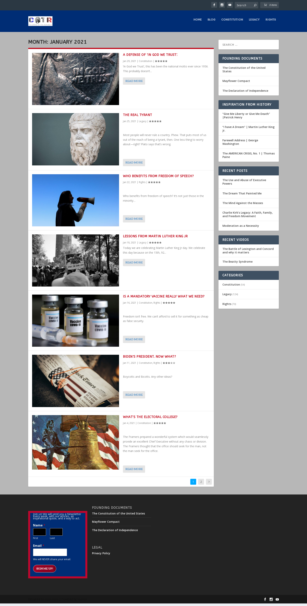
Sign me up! (44, 571)
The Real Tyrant (137, 118)
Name (39, 528)
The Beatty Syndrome (237, 264)
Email (38, 548)
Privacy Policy (101, 556)
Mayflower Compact (236, 83)
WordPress (82, 602)
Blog (211, 22)
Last (52, 540)
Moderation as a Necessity (240, 228)
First (35, 540)
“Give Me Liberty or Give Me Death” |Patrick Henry (246, 118)
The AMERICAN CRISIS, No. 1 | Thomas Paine (248, 157)
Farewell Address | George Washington (240, 144)
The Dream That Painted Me (242, 196)
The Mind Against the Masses (242, 206)
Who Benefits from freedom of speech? (158, 179)
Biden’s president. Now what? (149, 359)
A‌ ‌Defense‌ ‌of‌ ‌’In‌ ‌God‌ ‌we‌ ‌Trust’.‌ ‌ (151, 57)
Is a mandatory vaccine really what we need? (164, 299)
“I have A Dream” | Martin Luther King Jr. (248, 131)
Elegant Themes (51, 602)
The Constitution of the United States (243, 72)
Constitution (232, 22)
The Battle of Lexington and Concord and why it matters (248, 253)
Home (197, 22)
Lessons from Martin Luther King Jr (155, 239)
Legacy (254, 22)
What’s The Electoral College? (150, 420)
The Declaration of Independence (245, 93)
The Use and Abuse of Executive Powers (244, 184)
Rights (270, 22)
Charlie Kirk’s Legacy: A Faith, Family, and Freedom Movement (247, 217)
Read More (134, 83)
